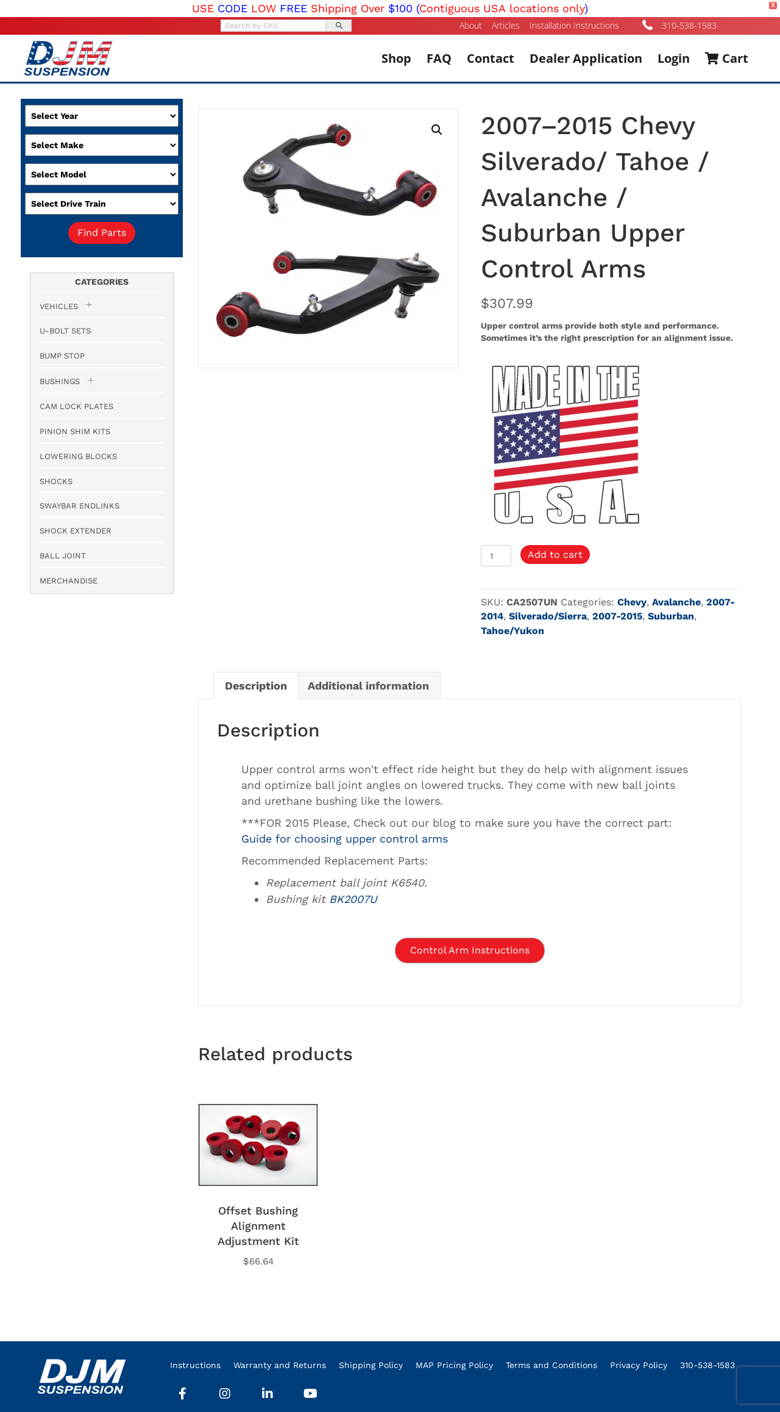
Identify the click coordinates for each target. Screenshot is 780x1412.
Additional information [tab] (368, 685)
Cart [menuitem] (726, 58)
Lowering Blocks (78, 456)
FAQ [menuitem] (439, 58)
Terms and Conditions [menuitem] (551, 1365)
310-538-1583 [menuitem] (707, 1365)
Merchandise (69, 580)
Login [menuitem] (674, 58)
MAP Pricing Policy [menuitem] (454, 1365)
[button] (437, 130)
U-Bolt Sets (65, 330)
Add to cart (555, 554)
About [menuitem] (470, 25)
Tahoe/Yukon (512, 630)
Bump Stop (62, 355)
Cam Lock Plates (76, 406)
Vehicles (59, 306)
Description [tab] (256, 685)
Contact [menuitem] (490, 58)
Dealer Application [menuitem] (586, 58)
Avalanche (676, 602)
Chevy (632, 602)
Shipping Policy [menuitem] (371, 1365)
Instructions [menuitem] (195, 1365)
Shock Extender (76, 530)
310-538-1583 (689, 25)
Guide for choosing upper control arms (344, 838)
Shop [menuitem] (396, 58)
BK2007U (353, 899)
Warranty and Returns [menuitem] (279, 1365)
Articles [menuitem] (506, 25)
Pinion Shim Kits (75, 431)
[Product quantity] (496, 555)
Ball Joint (63, 555)
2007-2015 (617, 616)
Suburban (671, 616)
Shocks (56, 481)
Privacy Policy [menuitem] (638, 1365)
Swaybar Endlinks (79, 505)
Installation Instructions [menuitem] (574, 25)
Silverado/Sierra (548, 616)
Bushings (60, 381)
